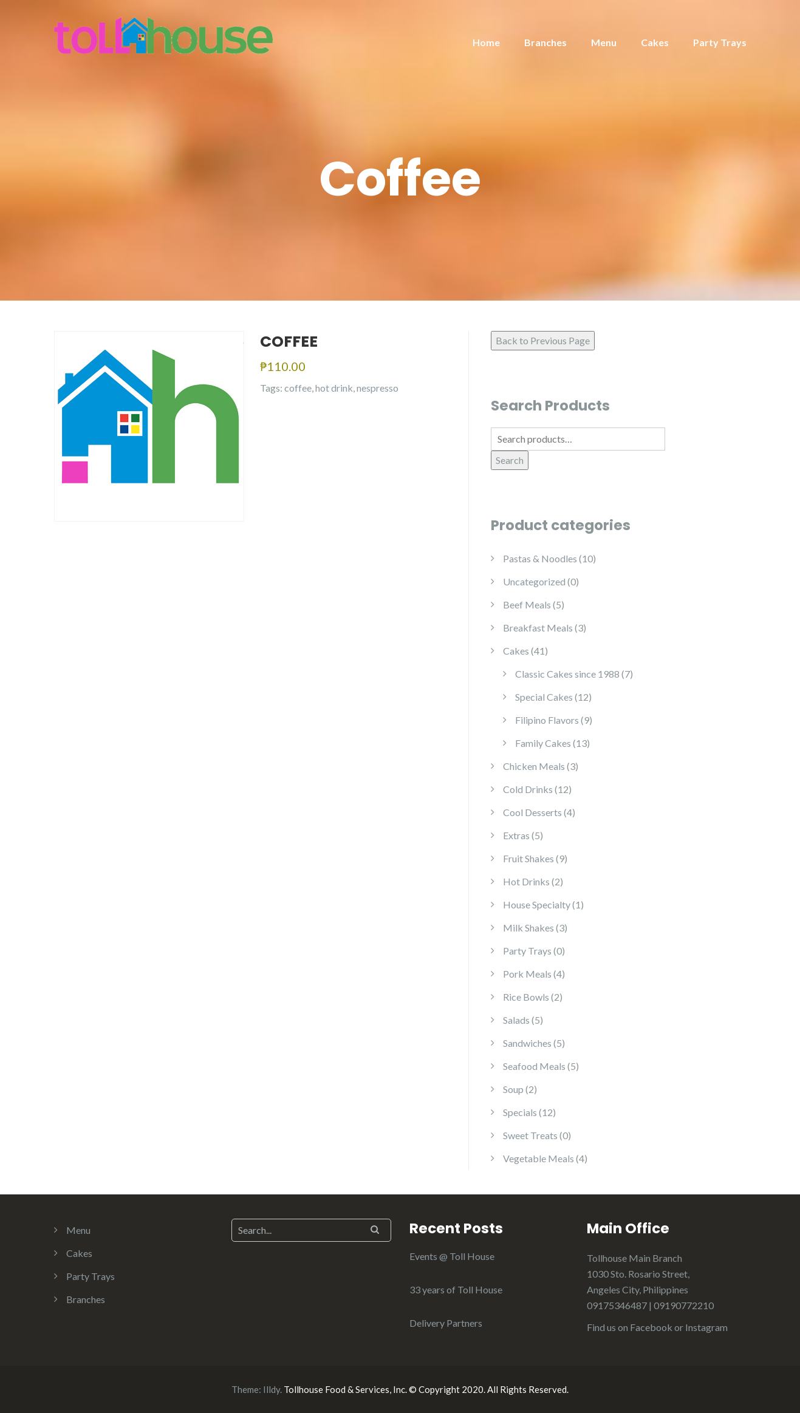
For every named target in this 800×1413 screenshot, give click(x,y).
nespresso (377, 387)
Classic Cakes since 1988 (567, 673)
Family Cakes (543, 743)
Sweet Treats (530, 1135)
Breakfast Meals (538, 627)
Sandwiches (527, 1043)
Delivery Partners (445, 1323)
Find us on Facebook (629, 1327)
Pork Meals (527, 973)
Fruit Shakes (528, 858)
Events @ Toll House (451, 1256)
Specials (520, 1112)
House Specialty (536, 904)
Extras (516, 835)
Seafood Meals (534, 1066)
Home (486, 42)
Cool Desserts (532, 812)
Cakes (655, 42)
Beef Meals (527, 604)
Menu (604, 42)
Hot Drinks (526, 881)
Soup (513, 1089)
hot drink (334, 387)
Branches (545, 42)
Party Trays (720, 42)
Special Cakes (544, 697)
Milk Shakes (528, 927)
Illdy (271, 1389)
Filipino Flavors (547, 720)
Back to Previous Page (543, 340)
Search (510, 460)
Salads (516, 1020)
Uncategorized (534, 581)
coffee (298, 387)
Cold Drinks (528, 789)
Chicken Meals (534, 766)
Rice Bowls (526, 997)
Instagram (706, 1327)
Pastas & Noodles (540, 558)
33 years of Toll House (455, 1289)
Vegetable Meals (538, 1158)
